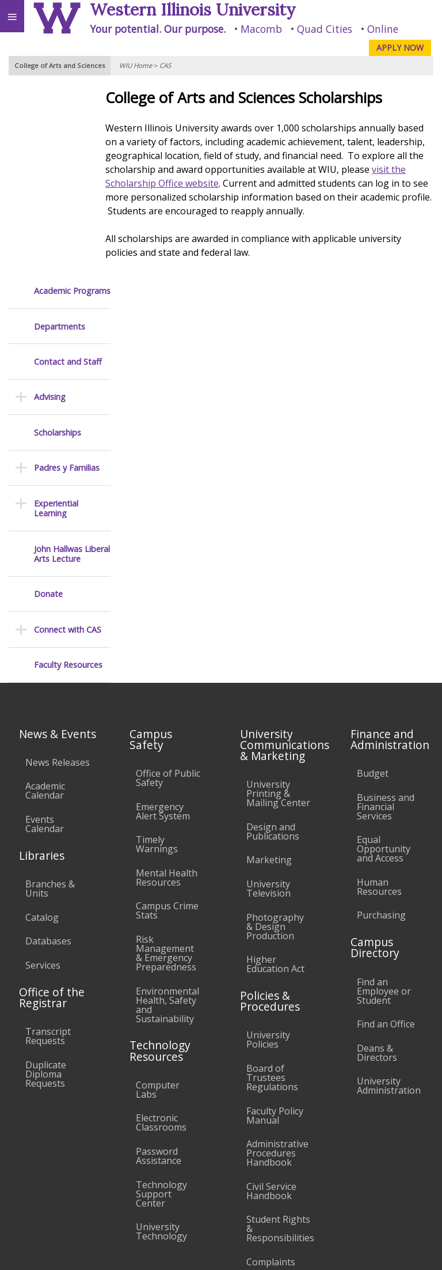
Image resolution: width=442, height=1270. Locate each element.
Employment (100, 1178)
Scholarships (57, 239)
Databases (48, 747)
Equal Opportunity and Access (383, 655)
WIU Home (135, 65)
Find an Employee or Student (384, 797)
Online (382, 29)
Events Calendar (44, 630)
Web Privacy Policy (410, 1250)
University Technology (161, 1038)
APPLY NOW (400, 47)
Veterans (234, 1178)
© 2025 (197, 1250)
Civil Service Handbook (271, 997)
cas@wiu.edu (406, 1226)
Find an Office (386, 830)
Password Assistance (158, 962)
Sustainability (171, 1178)
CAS (165, 65)
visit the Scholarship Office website (224, 183)
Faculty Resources (68, 471)
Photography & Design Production (275, 733)
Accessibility (33, 1178)
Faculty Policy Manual (274, 922)
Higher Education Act (275, 770)
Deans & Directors (377, 859)
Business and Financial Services (385, 613)
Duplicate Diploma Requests (45, 880)
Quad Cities (324, 29)
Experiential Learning (56, 315)
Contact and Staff (68, 168)
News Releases (57, 568)
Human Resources (379, 693)
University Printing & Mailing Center (278, 599)
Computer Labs (158, 896)
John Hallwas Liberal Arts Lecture (72, 360)
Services (42, 771)
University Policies (268, 846)
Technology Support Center (161, 1000)
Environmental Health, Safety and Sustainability (167, 811)
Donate (48, 400)
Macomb (261, 29)
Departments (59, 133)
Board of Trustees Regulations (272, 883)
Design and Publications (272, 638)
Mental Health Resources (166, 684)
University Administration (389, 892)
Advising (50, 203)
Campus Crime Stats (167, 717)
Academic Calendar (45, 597)
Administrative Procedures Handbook (277, 959)
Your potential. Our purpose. (158, 29)
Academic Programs (72, 97)
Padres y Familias (67, 274)
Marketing (269, 666)
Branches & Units (50, 695)
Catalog (42, 723)
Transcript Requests (48, 842)
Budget (372, 579)
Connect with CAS (67, 436)
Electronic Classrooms (161, 929)
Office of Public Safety (168, 584)
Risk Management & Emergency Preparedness (166, 759)
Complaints (270, 1068)
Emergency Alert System (163, 618)
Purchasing (381, 721)
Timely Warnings (157, 651)
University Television (268, 695)
